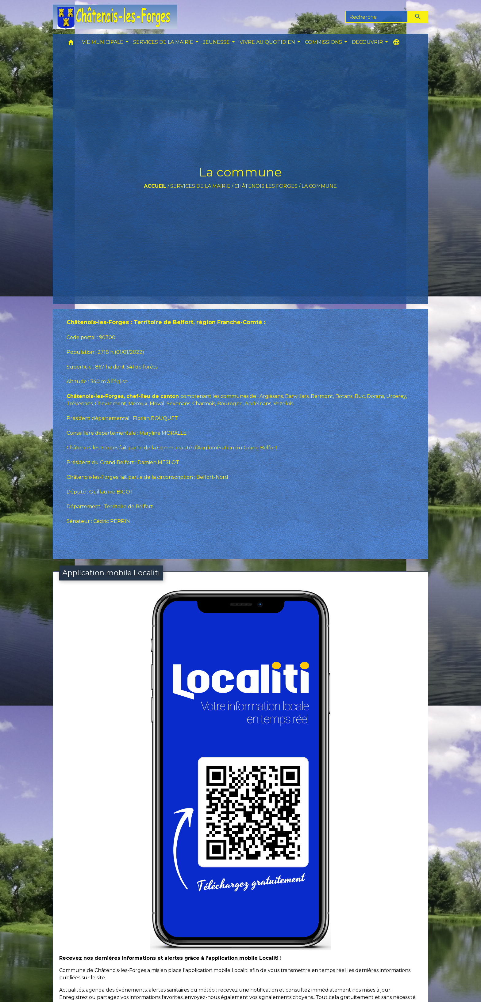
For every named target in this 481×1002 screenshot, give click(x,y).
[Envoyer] (418, 17)
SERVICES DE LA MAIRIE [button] (163, 42)
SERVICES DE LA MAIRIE (200, 186)
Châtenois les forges (266, 186)
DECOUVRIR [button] (368, 42)
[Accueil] (115, 17)
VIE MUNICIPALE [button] (103, 42)
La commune (319, 186)
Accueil (155, 186)
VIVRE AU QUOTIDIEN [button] (268, 42)
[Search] (376, 17)
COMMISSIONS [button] (324, 42)
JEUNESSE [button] (217, 42)
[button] (70, 43)
